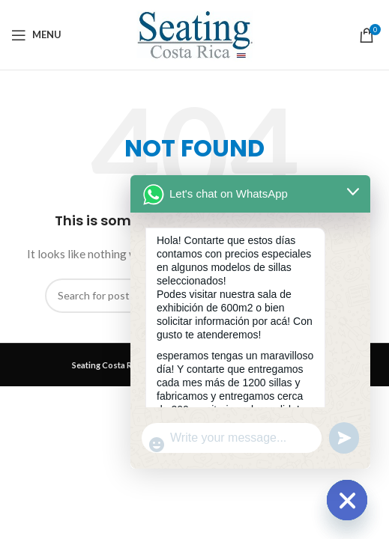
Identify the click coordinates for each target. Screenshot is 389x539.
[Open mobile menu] (36, 35)
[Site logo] (194, 33)
